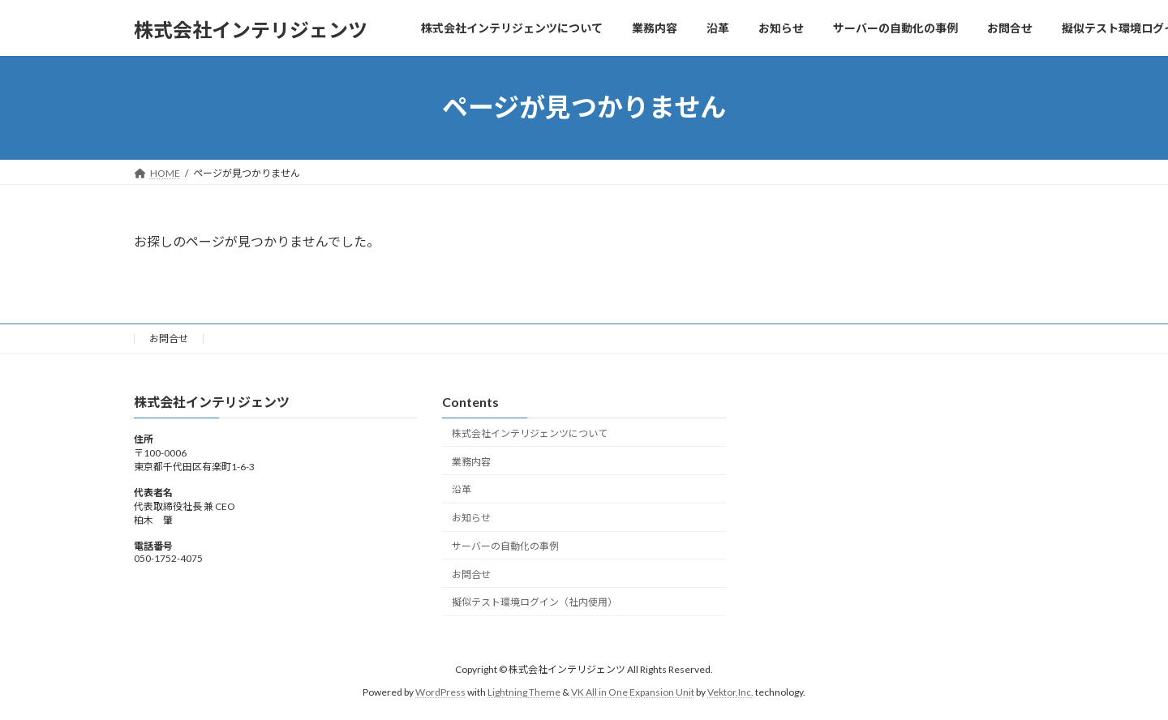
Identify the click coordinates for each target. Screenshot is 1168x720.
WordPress (440, 692)
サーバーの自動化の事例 (505, 546)
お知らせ (471, 518)
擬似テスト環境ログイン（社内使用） (534, 602)
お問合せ (168, 338)
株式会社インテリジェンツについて (530, 433)
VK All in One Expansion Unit (632, 692)
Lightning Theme (523, 692)
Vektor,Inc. (730, 692)
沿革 (461, 489)
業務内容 (471, 461)
